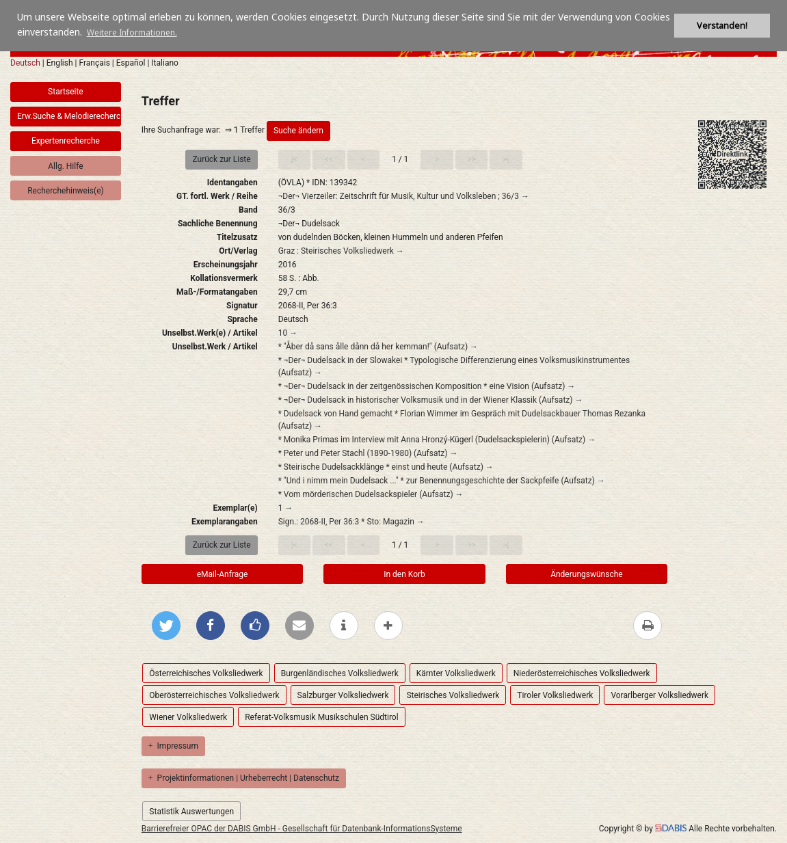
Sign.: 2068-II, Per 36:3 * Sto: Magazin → (351, 521)
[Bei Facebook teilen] (210, 625)
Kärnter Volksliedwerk (456, 673)
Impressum (173, 746)
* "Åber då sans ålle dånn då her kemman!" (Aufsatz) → (378, 346)
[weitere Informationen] (344, 625)
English (59, 63)
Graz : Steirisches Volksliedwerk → (341, 251)
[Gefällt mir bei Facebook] (255, 625)
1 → (285, 508)
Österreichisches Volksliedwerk (206, 673)
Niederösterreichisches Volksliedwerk (581, 673)
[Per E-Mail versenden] (299, 625)
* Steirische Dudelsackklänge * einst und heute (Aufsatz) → (386, 467)
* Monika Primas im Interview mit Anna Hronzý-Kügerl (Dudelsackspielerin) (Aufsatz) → (437, 439)
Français (94, 63)
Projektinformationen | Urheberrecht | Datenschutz (243, 778)
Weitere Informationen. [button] (132, 32)
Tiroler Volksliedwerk (555, 695)
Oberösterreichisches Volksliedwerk (214, 695)
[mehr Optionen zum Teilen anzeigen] (388, 625)
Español (131, 63)
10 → (287, 333)
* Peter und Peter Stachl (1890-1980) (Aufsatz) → (368, 453)
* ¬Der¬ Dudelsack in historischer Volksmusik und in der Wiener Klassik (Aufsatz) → (430, 400)
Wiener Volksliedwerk (188, 717)
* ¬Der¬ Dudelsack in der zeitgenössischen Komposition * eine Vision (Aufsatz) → (427, 386)
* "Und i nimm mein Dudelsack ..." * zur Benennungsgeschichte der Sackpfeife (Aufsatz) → (441, 480)
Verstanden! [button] (722, 25)
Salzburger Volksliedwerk (343, 695)
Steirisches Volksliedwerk (452, 695)
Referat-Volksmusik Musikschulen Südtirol (321, 717)
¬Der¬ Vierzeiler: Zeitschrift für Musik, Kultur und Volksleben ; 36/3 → (403, 196)
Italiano (164, 63)
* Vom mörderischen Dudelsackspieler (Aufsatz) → (371, 494)
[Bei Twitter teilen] (166, 625)
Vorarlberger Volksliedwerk (659, 695)
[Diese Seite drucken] (647, 625)
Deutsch (25, 63)
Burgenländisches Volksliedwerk (340, 673)
